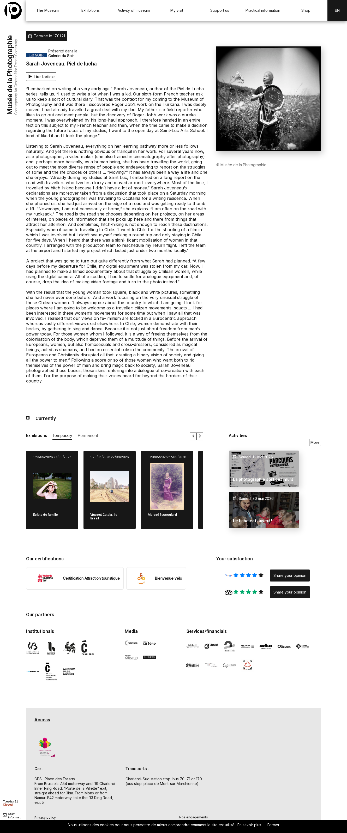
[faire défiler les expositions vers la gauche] (193, 436)
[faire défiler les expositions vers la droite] (200, 436)
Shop (305, 10)
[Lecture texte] (41, 76)
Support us (219, 10)
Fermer (273, 825)
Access (42, 719)
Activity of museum (134, 10)
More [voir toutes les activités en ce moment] (315, 442)
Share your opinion (289, 575)
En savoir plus (249, 825)
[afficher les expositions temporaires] (62, 436)
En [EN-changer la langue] (337, 10)
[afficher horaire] (10, 803)
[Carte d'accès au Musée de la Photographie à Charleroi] (268, 770)
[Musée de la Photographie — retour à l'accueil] (13, 10)
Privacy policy (45, 817)
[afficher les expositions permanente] (88, 436)
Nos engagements (193, 817)
